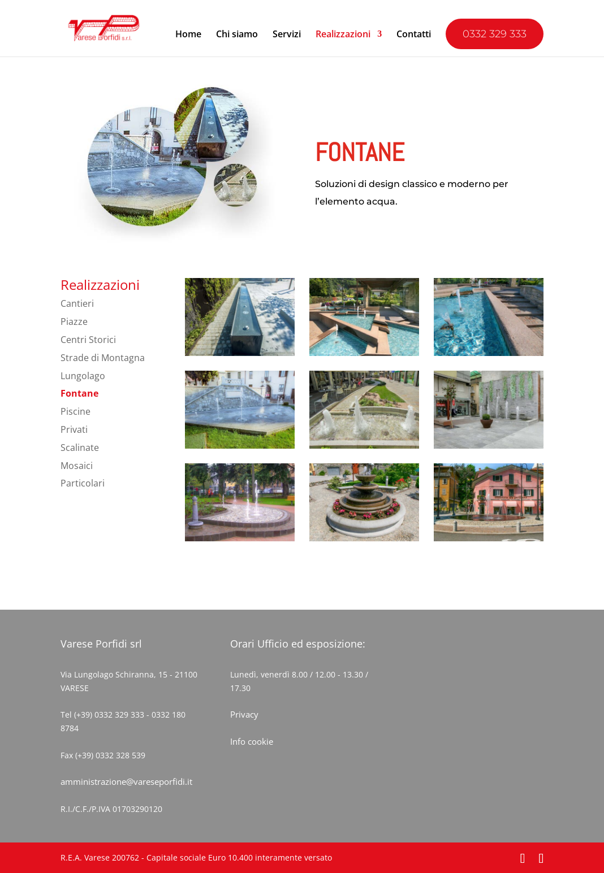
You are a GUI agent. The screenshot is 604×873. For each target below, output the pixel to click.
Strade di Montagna (103, 357)
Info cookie (251, 741)
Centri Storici (88, 339)
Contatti (413, 35)
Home (188, 35)
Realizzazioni (343, 35)
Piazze (74, 321)
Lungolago (83, 376)
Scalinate (80, 447)
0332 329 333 (495, 34)
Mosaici (77, 465)
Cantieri (77, 303)
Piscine (75, 411)
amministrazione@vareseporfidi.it (126, 781)
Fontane (79, 393)
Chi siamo (237, 35)
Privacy (244, 714)
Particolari (83, 483)
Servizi (287, 35)
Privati (74, 429)
